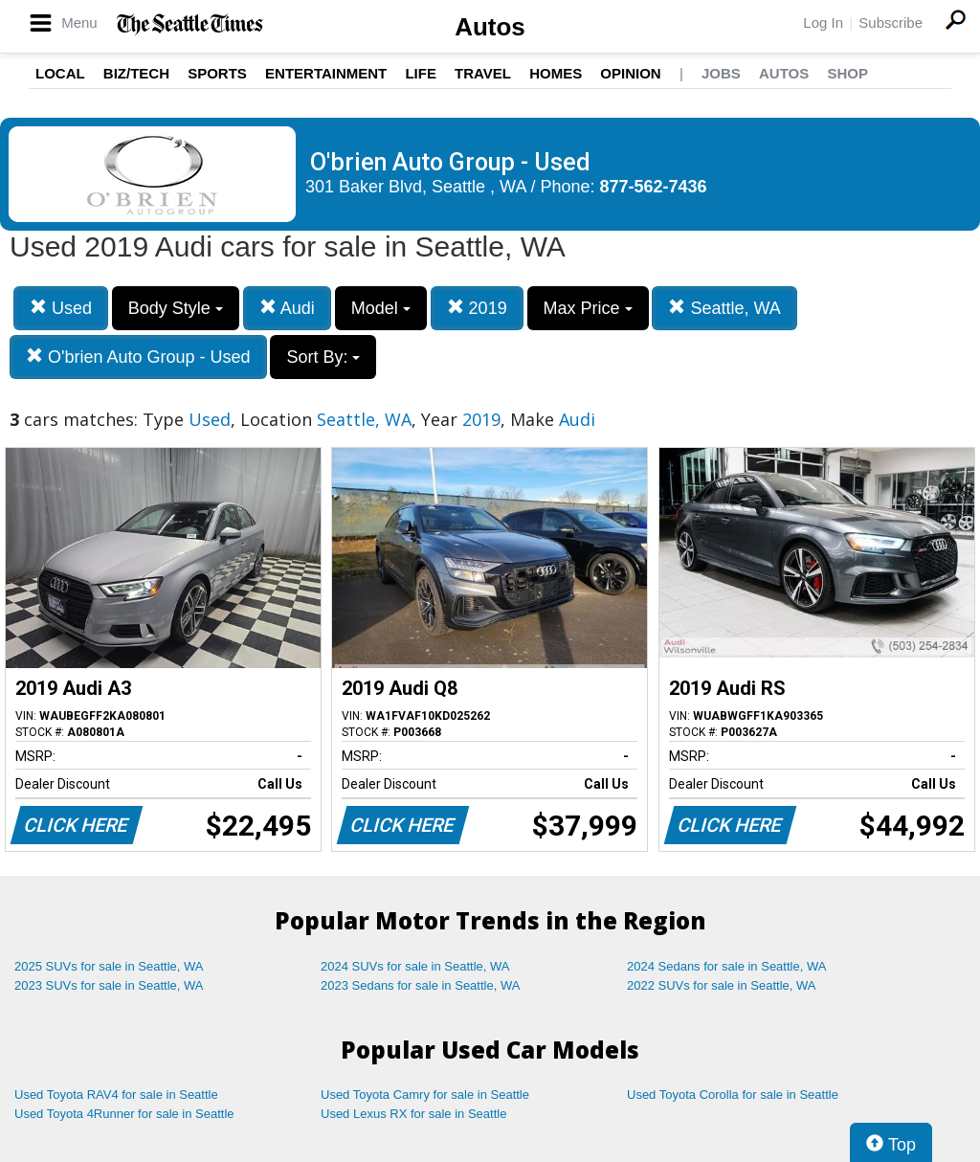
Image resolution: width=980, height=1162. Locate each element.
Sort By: (323, 357)
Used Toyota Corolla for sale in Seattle (732, 1094)
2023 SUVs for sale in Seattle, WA (109, 985)
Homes (555, 73)
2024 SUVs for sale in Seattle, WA (415, 966)
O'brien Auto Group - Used (138, 356)
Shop (847, 73)
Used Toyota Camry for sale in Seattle (425, 1094)
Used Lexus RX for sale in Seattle (413, 1113)
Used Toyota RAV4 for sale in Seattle (116, 1094)
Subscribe (890, 22)
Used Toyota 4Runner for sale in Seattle (124, 1113)
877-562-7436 (653, 186)
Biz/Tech (136, 73)
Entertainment (326, 73)
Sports (217, 73)
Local (60, 73)
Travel (483, 73)
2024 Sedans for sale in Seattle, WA (726, 966)
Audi (287, 308)
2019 (477, 308)
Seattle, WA (724, 308)
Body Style (175, 308)
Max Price (588, 308)
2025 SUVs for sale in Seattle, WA (109, 966)
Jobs (721, 73)
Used (61, 308)
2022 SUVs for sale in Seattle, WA (721, 985)
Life (420, 73)
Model (381, 308)
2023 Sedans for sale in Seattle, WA (420, 985)
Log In (823, 22)
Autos (490, 26)
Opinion (630, 73)
